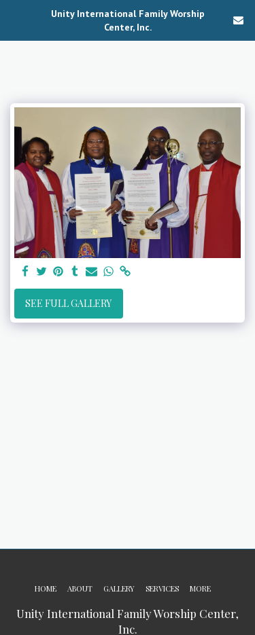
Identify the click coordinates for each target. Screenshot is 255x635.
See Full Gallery (68, 303)
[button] (15, 19)
